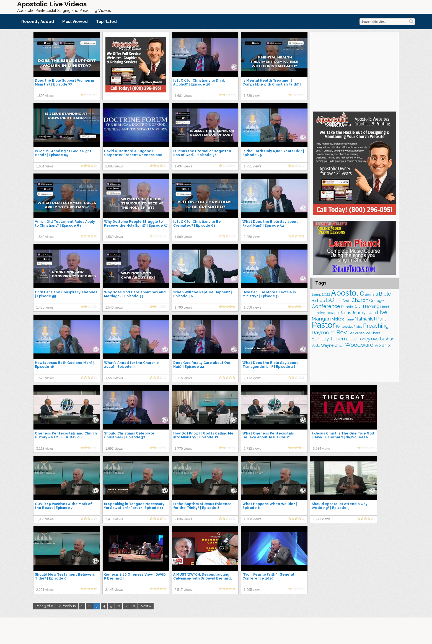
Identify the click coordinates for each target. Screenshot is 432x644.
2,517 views (183, 590)
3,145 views (114, 590)
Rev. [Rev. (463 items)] (342, 332)
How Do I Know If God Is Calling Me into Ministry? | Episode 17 (203, 435)
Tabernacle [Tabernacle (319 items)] (343, 339)
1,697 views (114, 449)
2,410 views (114, 519)
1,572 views (45, 378)
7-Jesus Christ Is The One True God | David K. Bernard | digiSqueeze (343, 435)
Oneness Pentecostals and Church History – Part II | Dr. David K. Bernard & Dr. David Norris (66, 437)
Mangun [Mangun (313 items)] (321, 319)
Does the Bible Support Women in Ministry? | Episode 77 (64, 82)
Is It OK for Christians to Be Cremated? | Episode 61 (197, 223)
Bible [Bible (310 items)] (385, 294)
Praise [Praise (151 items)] (357, 327)
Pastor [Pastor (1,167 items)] (323, 325)
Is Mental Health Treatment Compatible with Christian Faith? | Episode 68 (271, 84)
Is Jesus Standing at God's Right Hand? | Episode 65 (63, 153)
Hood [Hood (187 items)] (384, 307)
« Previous (67, 606)
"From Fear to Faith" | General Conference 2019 (268, 576)
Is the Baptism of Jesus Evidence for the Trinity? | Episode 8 (202, 506)
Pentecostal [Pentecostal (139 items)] (344, 327)
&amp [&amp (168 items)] (316, 294)
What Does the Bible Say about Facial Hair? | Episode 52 (270, 223)
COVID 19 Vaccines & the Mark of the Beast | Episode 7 (63, 506)
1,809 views (183, 237)
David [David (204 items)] (359, 306)
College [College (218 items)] (376, 300)
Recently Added (37, 21)
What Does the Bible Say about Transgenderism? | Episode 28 (270, 365)
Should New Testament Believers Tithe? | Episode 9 (65, 576)
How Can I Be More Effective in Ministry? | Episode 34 (269, 294)
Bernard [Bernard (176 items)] (371, 294)
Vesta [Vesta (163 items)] (316, 346)
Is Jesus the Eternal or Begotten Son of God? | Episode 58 (202, 153)
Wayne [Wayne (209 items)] (327, 345)
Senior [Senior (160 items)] (353, 333)
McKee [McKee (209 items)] (338, 319)
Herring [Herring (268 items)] (372, 306)
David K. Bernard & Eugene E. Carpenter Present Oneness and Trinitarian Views (133, 155)
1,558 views (114, 378)
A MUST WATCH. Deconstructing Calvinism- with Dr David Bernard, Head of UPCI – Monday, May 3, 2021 (204, 578)
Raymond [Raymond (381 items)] (324, 332)
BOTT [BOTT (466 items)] (334, 299)
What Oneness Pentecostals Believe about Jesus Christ (268, 435)
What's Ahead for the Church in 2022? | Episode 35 (131, 365)
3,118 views (45, 449)
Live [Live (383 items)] (382, 312)
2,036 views (183, 519)
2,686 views (114, 166)
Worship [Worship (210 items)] (382, 345)
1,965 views (45, 519)
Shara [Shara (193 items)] (376, 333)
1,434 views (183, 166)
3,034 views (321, 449)
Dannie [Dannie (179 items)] (347, 307)
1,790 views (183, 307)
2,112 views (252, 378)
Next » (146, 606)
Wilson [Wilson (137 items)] (339, 345)
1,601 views (45, 166)
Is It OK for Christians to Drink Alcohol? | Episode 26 (199, 82)
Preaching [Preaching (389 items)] (376, 325)
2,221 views (45, 590)
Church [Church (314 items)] (359, 300)
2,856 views (252, 237)
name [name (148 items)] (349, 319)
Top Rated (106, 21)
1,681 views (183, 96)
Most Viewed (75, 21)
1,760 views (252, 519)
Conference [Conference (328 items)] (326, 306)
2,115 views (183, 378)
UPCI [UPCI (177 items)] (375, 339)
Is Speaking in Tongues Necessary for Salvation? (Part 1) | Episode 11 (134, 506)
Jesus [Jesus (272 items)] (345, 312)
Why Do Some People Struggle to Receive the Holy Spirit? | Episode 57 (136, 223)
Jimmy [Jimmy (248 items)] (359, 312)
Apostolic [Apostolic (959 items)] (347, 292)
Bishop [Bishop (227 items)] (318, 300)
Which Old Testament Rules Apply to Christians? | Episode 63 (65, 223)
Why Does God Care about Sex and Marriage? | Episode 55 (135, 294)
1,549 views (45, 237)
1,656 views (252, 307)
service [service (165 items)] (364, 333)
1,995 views (252, 590)
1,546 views (114, 307)
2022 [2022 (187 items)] (326, 294)
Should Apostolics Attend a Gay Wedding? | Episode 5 (340, 506)
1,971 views (321, 519)
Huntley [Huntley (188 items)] (318, 313)
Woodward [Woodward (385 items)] (359, 345)
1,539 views (252, 96)
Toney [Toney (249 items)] (364, 339)
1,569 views (114, 237)
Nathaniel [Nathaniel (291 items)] (365, 319)
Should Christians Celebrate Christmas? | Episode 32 (129, 435)
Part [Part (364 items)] (381, 318)
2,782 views (252, 449)
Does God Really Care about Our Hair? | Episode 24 (202, 365)
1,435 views (45, 307)
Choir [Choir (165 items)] (347, 301)
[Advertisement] (354, 71)
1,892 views (45, 96)
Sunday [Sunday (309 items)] (320, 339)
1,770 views (183, 449)
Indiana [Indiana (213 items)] (332, 312)
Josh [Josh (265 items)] (371, 312)
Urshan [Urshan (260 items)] (387, 339)
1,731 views (252, 166)
